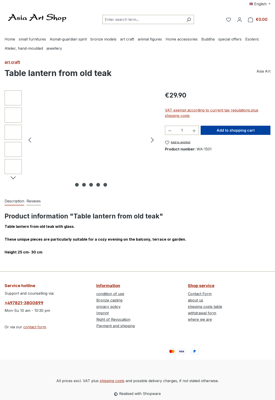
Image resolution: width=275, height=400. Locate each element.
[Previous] (29, 139)
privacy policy (108, 306)
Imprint (102, 313)
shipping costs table (205, 306)
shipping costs (112, 380)
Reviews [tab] (34, 201)
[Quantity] (182, 130)
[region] (80, 139)
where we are (200, 319)
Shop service (201, 285)
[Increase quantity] (194, 130)
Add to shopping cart (236, 130)
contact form (34, 327)
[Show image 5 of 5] (105, 185)
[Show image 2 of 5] (84, 185)
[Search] (188, 19)
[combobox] (142, 19)
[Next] (152, 139)
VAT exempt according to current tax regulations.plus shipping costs (211, 113)
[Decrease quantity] (170, 130)
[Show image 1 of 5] (77, 185)
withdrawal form (202, 313)
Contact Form (200, 293)
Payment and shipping (115, 326)
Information (108, 285)
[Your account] (239, 19)
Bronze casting (109, 300)
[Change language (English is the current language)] (259, 4)
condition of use (110, 293)
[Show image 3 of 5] (91, 185)
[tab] (14, 201)
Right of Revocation (113, 319)
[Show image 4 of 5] (98, 185)
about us (195, 300)
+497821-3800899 (24, 302)
